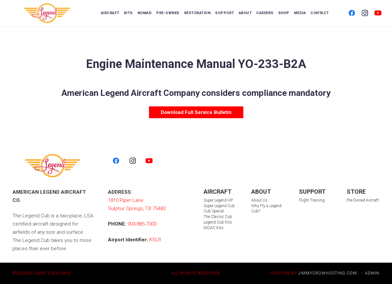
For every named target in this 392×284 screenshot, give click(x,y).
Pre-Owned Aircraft (363, 200)
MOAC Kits (214, 228)
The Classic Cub (218, 216)
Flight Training (312, 200)
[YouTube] (378, 13)
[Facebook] (351, 13)
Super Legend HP (218, 200)
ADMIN (372, 273)
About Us (259, 200)
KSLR (155, 240)
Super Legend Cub (219, 206)
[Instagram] (365, 13)
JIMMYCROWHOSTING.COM (327, 273)
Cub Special (214, 211)
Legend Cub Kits (218, 222)
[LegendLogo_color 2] (47, 13)
